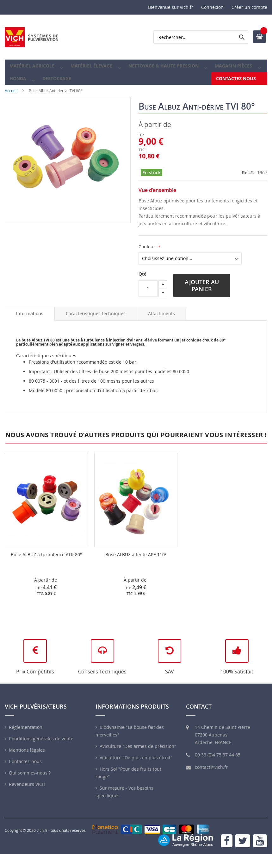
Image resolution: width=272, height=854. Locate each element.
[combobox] (200, 37)
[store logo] (32, 37)
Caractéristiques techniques (96, 324)
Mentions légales (27, 750)
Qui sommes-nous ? (30, 773)
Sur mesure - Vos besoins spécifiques (124, 792)
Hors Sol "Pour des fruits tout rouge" (128, 773)
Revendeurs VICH (27, 784)
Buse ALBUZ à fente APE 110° (136, 565)
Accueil (11, 100)
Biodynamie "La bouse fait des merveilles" (130, 731)
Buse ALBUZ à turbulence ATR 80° (46, 565)
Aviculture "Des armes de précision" (138, 746)
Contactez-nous (25, 761)
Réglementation (25, 727)
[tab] (30, 324)
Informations (29, 324)
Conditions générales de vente (41, 739)
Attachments (161, 324)
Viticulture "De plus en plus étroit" (136, 758)
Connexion (212, 7)
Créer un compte (249, 7)
